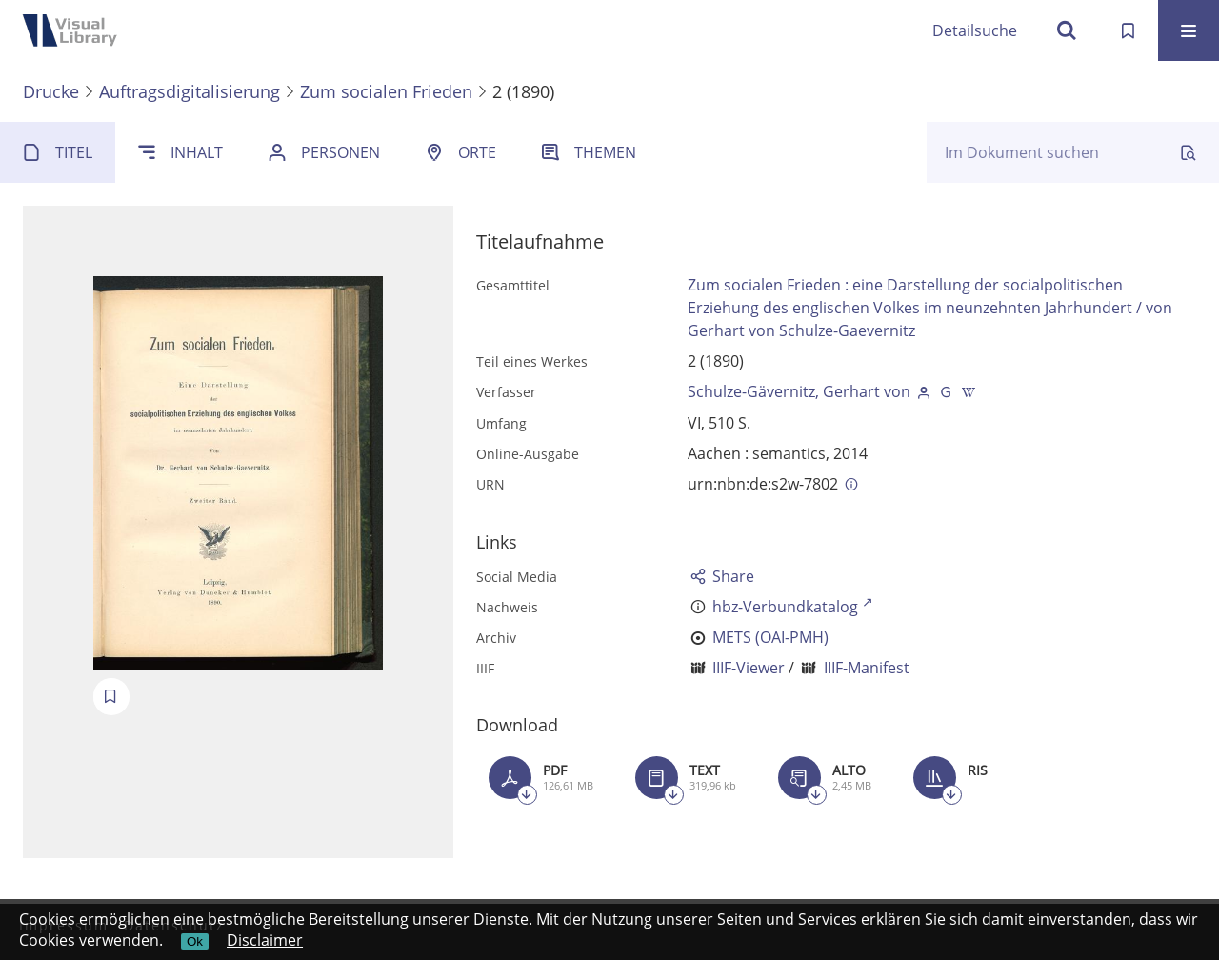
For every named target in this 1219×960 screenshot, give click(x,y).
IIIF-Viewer (748, 667)
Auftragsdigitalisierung (189, 91)
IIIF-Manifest (866, 667)
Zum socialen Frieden (386, 91)
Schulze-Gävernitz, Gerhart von (799, 391)
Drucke (51, 91)
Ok (195, 941)
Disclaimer (265, 940)
